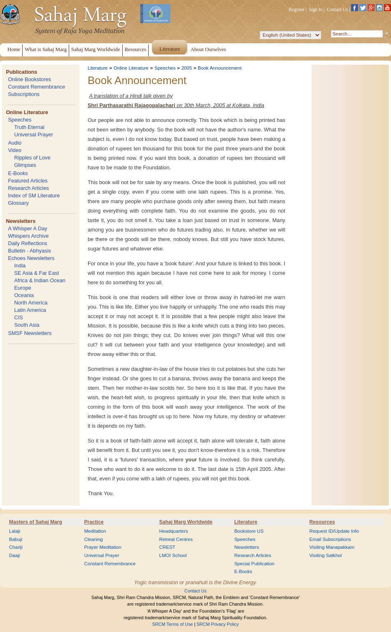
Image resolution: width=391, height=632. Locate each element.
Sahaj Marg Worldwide (185, 522)
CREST (167, 547)
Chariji (16, 547)
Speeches (19, 120)
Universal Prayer (33, 134)
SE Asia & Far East (36, 273)
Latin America (30, 310)
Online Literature (27, 112)
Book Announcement (220, 68)
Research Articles (28, 188)
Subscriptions (24, 94)
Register (297, 9)
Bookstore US (248, 531)
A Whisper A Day (27, 228)
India (20, 265)
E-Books (18, 173)
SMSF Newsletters (29, 333)
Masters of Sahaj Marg (35, 522)
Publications (21, 72)
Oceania (24, 295)
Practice (93, 522)
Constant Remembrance (36, 87)
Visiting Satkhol (326, 555)
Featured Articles (27, 181)
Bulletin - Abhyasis (29, 251)
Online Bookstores (29, 79)
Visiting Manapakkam (332, 547)
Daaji (14, 555)
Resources (322, 522)
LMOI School (173, 555)
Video (14, 150)
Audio (14, 143)
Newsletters (20, 221)
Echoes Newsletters (31, 258)
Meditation (95, 531)
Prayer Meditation (102, 547)
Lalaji (14, 531)
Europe (22, 288)
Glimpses (25, 165)
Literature (98, 68)
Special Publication (254, 563)
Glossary (18, 203)
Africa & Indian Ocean (39, 280)
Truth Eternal (29, 127)
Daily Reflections (27, 243)
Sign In (316, 9)
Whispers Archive (28, 236)
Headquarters (173, 531)
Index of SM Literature (34, 195)
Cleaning (93, 539)
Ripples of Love (32, 157)
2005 (187, 68)
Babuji (15, 539)
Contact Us (337, 9)
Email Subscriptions (330, 539)
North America (30, 303)
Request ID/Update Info (334, 531)
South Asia (26, 325)
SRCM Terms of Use (172, 624)
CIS (18, 317)
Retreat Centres (176, 539)
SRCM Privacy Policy (218, 624)
